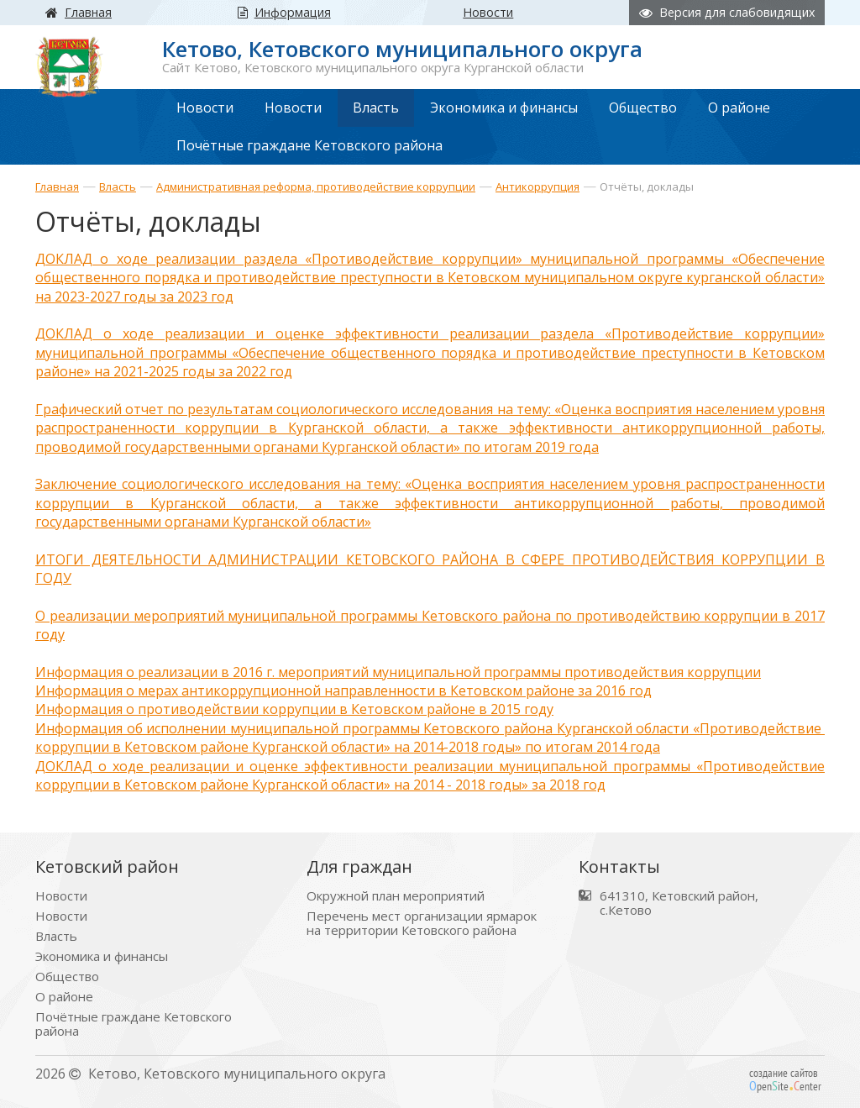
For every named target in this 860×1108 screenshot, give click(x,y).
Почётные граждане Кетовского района (133, 1014)
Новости (61, 887)
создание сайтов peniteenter (785, 1070)
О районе (64, 987)
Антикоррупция (537, 186)
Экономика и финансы (101, 947)
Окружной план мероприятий (396, 887)
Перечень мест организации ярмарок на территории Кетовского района (422, 914)
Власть (117, 186)
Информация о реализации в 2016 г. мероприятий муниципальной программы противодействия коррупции (398, 665)
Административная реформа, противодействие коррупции (315, 186)
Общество (67, 967)
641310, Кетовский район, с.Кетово (679, 894)
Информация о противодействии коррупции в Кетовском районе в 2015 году (294, 702)
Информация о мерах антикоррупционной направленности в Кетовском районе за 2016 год (343, 684)
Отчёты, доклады (647, 186)
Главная (57, 186)
